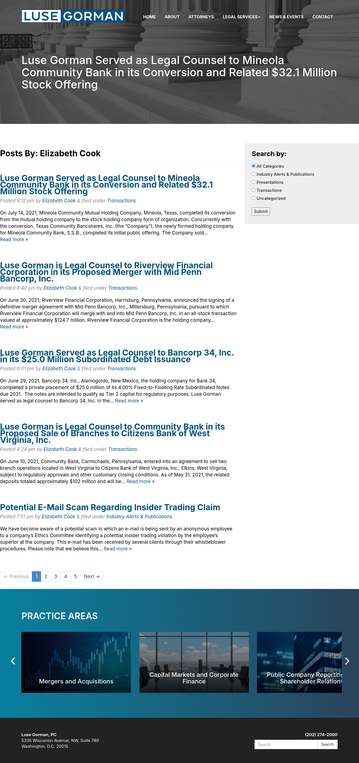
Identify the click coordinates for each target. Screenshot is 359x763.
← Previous (16, 576)
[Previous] (14, 661)
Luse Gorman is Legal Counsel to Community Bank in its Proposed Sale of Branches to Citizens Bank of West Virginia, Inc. (112, 433)
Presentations (267, 182)
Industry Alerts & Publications (139, 516)
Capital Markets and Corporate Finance (194, 678)
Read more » (14, 239)
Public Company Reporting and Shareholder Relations (312, 678)
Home (149, 16)
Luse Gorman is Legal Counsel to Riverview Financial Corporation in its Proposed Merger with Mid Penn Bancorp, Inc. (106, 272)
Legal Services (242, 16)
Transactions (121, 200)
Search (327, 744)
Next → (92, 576)
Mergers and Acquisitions (76, 681)
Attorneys (201, 16)
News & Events (286, 16)
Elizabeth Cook (59, 200)
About (172, 16)
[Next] (347, 661)
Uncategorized (269, 198)
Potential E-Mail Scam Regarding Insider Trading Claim (110, 507)
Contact (322, 16)
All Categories (268, 166)
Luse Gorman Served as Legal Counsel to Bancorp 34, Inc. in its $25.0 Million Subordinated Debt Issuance (117, 356)
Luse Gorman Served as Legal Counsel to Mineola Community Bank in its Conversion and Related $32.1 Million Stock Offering (106, 184)
